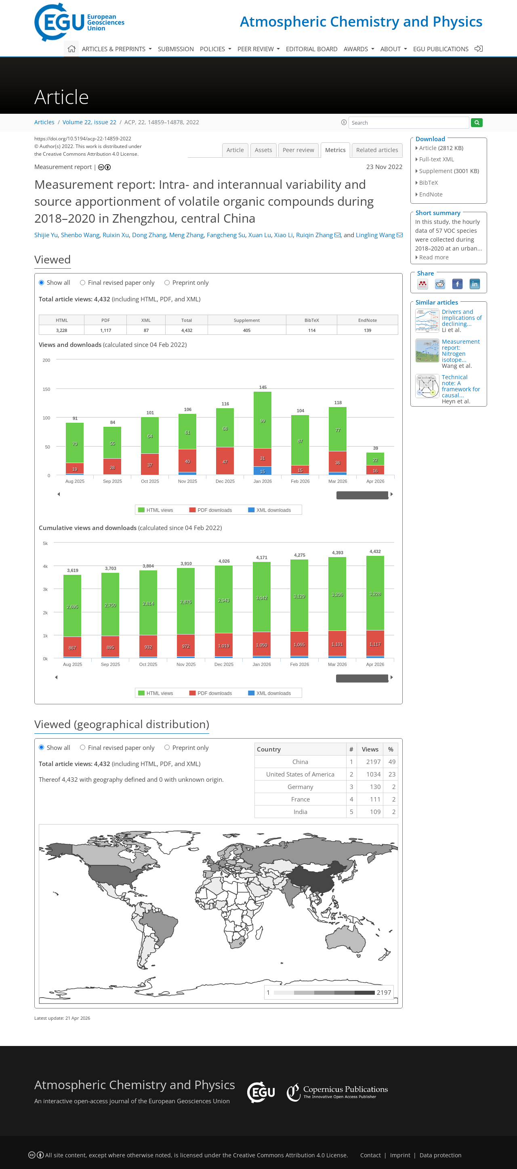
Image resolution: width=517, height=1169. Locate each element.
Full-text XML (436, 159)
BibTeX (428, 182)
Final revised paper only (117, 282)
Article (235, 150)
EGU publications (441, 49)
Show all (54, 282)
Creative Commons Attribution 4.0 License (290, 1155)
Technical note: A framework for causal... (461, 386)
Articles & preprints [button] (114, 49)
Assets (263, 150)
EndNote (431, 194)
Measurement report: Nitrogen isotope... (461, 350)
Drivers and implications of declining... (462, 318)
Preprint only (186, 282)
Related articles (377, 150)
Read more (434, 257)
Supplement (435, 171)
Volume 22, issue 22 (89, 122)
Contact (370, 1155)
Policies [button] (213, 49)
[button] (344, 122)
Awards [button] (357, 49)
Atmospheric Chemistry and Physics (361, 21)
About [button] (391, 49)
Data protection (441, 1155)
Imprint (400, 1155)
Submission (176, 49)
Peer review (298, 150)
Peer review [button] (256, 49)
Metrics (335, 150)
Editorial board (312, 49)
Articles (44, 122)
